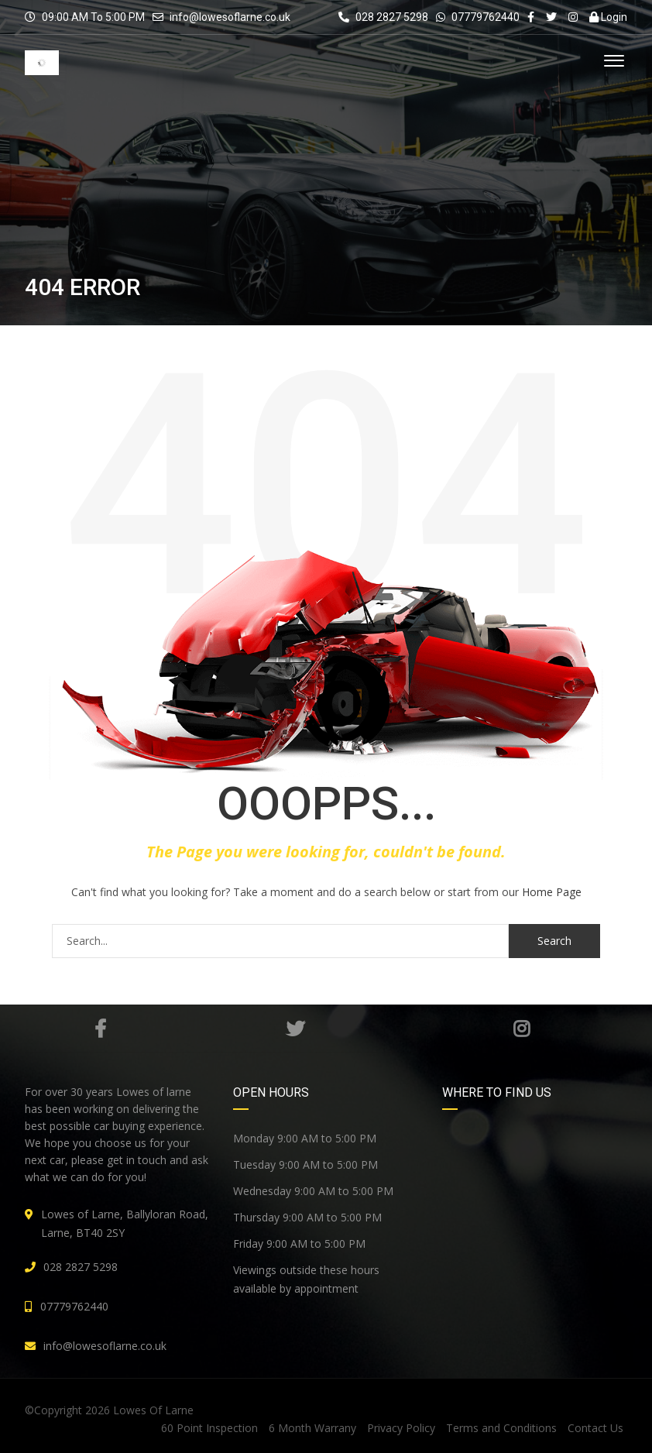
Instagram (521, 1028)
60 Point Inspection (209, 1427)
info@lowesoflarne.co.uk (230, 17)
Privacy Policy (401, 1427)
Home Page (552, 892)
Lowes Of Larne (153, 1410)
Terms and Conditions (501, 1427)
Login (608, 17)
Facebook (100, 1028)
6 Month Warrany (312, 1427)
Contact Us (595, 1427)
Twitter (296, 1028)
